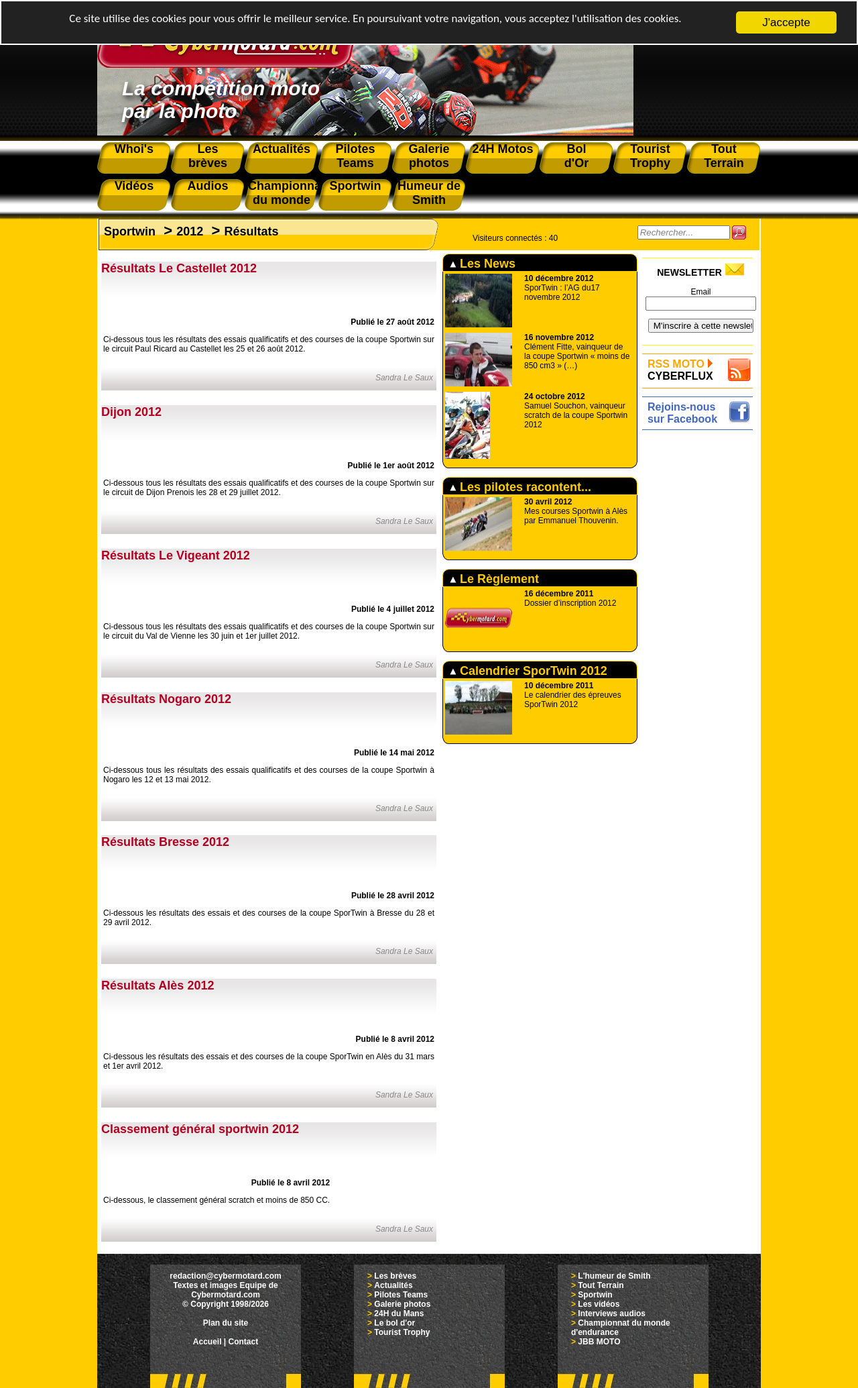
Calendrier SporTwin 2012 (528, 671)
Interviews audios (612, 1313)
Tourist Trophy (402, 1332)
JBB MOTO (599, 1341)
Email (700, 292)
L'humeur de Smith (614, 1276)
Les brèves (395, 1276)
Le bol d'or (394, 1323)
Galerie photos (402, 1304)
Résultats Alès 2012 (157, 985)
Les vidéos (598, 1304)
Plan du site (225, 1323)
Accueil (207, 1341)
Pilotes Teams (401, 1294)
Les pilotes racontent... (520, 487)
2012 (189, 231)
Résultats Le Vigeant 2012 (175, 555)
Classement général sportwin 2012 (200, 1129)
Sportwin (130, 231)
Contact (244, 1341)
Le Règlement (494, 579)
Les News (482, 263)
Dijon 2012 (131, 412)
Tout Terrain (600, 1285)
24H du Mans (399, 1313)
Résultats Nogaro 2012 (166, 699)
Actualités (393, 1285)
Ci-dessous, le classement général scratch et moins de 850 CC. (216, 1200)
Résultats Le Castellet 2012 (179, 268)
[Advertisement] (700, 635)
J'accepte (786, 22)
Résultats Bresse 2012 (165, 842)
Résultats (251, 231)
